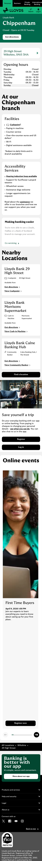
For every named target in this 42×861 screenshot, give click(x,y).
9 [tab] (27, 735)
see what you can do (20, 429)
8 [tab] (25, 735)
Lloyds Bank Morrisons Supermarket (15, 307)
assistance (25, 202)
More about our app (21, 776)
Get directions (13, 37)
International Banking (37, 3)
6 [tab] (21, 735)
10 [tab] (29, 735)
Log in (21, 447)
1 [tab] (12, 735)
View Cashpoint (13, 291)
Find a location (21, 375)
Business (17, 3)
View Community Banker (17, 365)
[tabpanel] (20, 599)
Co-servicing (12, 243)
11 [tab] (31, 735)
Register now (20, 723)
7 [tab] (23, 735)
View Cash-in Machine (16, 331)
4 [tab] (17, 735)
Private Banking (27, 3)
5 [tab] (19, 735)
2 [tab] (14, 735)
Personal (7, 3)
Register (21, 439)
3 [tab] (16, 735)
